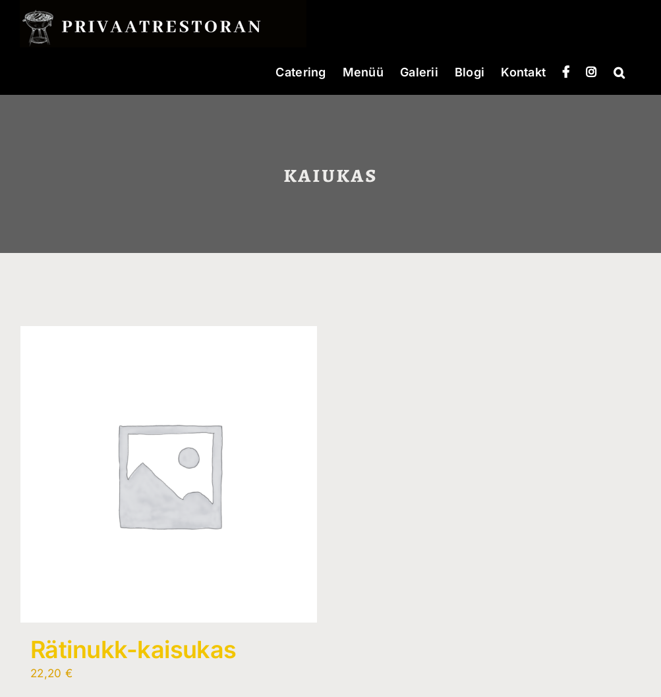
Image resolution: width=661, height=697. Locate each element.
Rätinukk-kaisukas (133, 649)
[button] (619, 71)
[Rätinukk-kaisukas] (168, 474)
